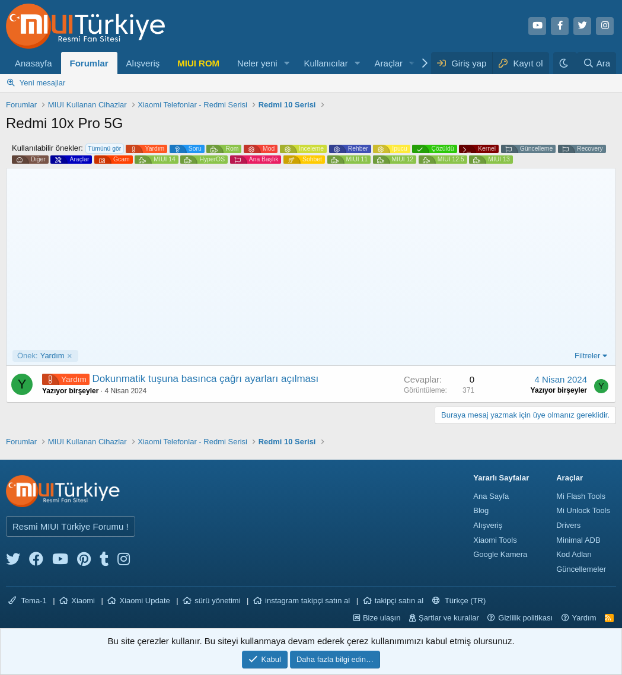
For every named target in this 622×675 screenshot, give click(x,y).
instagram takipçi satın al (307, 600)
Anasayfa (33, 63)
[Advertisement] (311, 261)
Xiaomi (83, 600)
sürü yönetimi (217, 600)
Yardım (41, 356)
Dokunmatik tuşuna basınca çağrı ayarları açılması (205, 378)
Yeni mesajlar (43, 82)
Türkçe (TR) (459, 600)
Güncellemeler (581, 569)
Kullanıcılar (325, 63)
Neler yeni (257, 63)
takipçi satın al (399, 600)
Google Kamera (500, 554)
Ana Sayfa (491, 496)
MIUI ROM (198, 63)
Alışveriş (143, 63)
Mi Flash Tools (580, 496)
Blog (481, 510)
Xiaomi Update (144, 600)
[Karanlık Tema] (565, 63)
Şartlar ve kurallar (449, 617)
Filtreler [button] (587, 355)
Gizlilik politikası (525, 617)
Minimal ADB (578, 540)
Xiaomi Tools (494, 540)
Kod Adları (574, 554)
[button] (286, 63)
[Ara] (596, 63)
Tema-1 (27, 600)
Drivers (568, 525)
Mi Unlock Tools (583, 510)
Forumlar (89, 63)
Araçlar (389, 63)
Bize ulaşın (382, 617)
